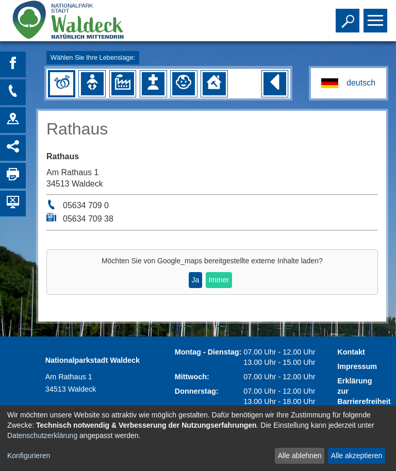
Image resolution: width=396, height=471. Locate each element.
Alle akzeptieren (357, 455)
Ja (195, 280)
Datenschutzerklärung (42, 435)
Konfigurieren (28, 455)
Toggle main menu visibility (377, 16)
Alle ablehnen (300, 455)
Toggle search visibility (349, 16)
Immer (218, 280)
